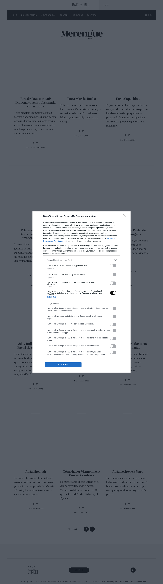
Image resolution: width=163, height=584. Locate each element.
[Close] (125, 216)
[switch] (113, 265)
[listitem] (81, 260)
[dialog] (81, 292)
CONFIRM (63, 364)
